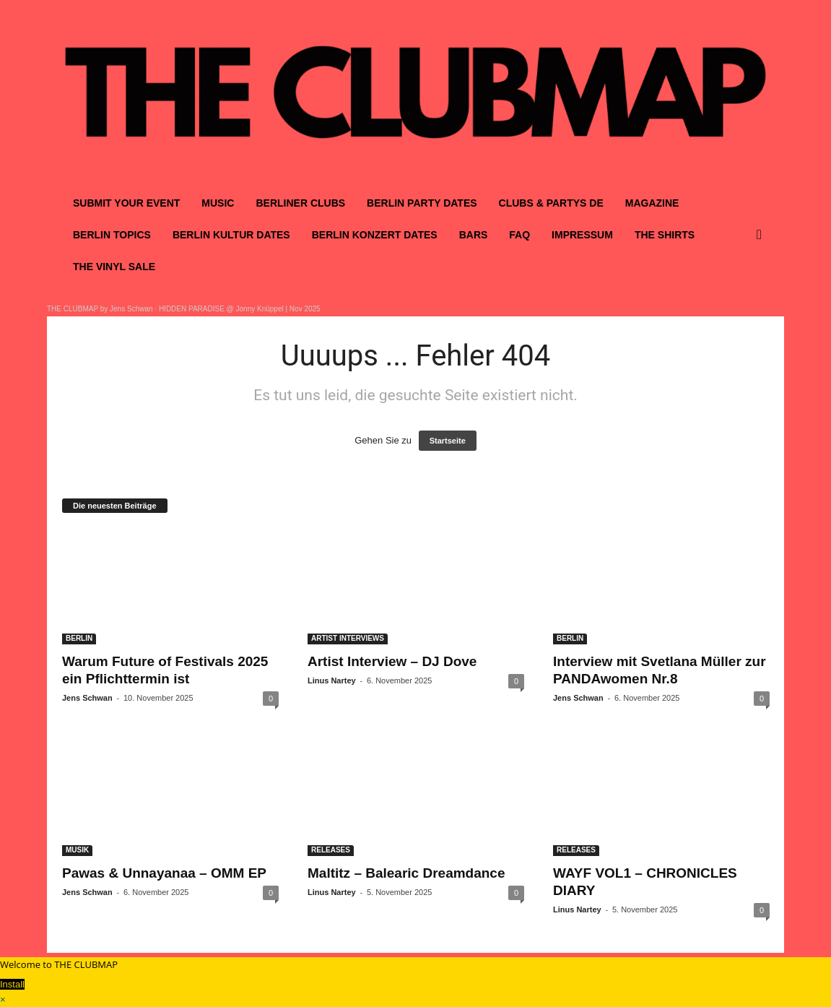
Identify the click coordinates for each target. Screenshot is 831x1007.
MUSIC (217, 203)
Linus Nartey (332, 680)
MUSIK (77, 850)
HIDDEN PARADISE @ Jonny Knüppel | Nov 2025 (240, 309)
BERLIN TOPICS (112, 235)
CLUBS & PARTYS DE (551, 203)
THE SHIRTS (665, 235)
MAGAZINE (652, 203)
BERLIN (79, 638)
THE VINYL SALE (114, 266)
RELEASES (330, 850)
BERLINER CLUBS (300, 203)
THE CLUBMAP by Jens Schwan (100, 309)
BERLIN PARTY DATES (422, 203)
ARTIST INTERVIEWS (347, 638)
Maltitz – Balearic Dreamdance (406, 873)
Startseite (448, 440)
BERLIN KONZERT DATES (375, 235)
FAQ (519, 235)
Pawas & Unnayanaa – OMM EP (164, 873)
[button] (762, 235)
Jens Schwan (87, 697)
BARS (473, 235)
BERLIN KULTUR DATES (231, 235)
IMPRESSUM (582, 235)
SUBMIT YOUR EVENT (126, 203)
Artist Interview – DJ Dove (392, 661)
